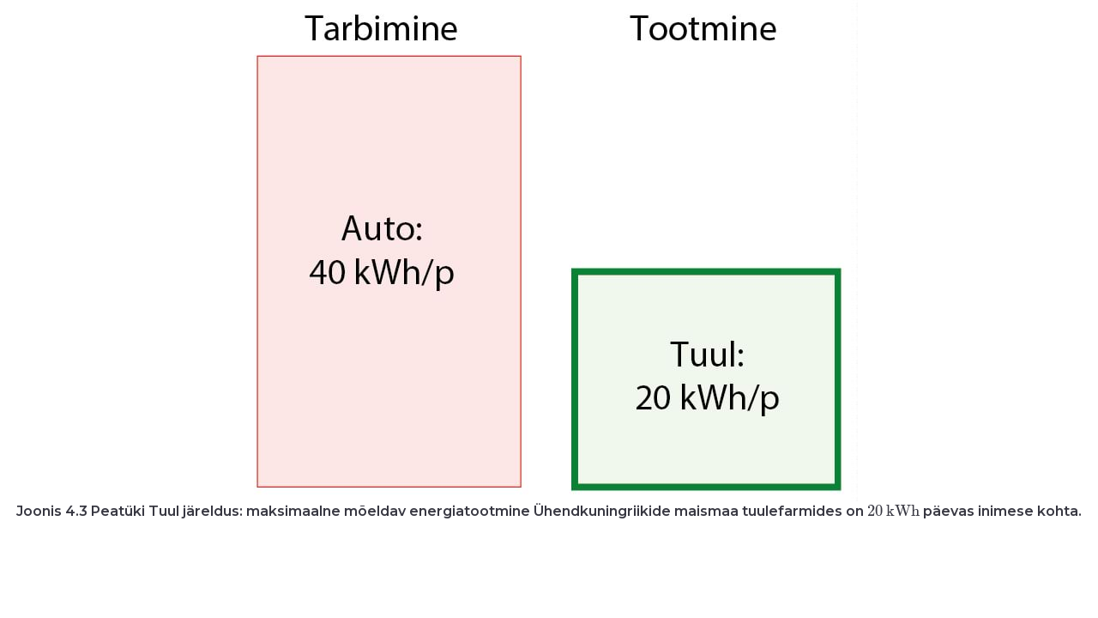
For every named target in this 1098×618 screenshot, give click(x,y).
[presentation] (893, 510)
